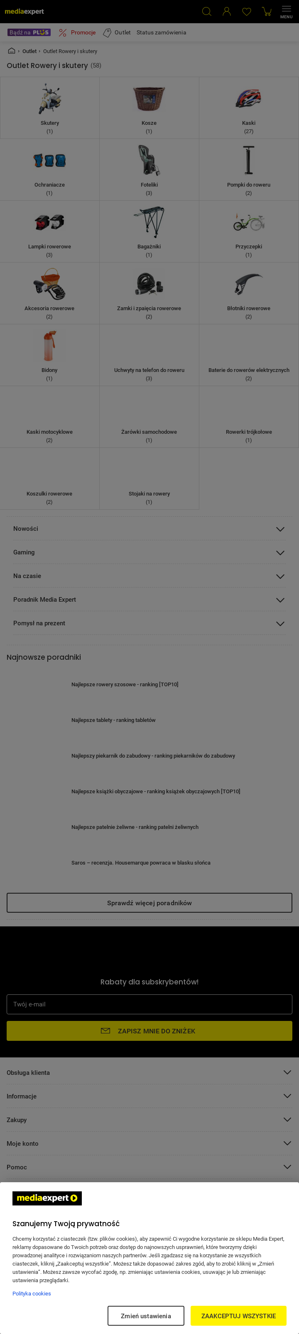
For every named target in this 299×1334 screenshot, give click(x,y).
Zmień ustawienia (146, 1316)
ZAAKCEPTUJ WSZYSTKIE (238, 1316)
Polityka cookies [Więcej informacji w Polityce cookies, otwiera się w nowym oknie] (31, 1293)
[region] (149, 1258)
